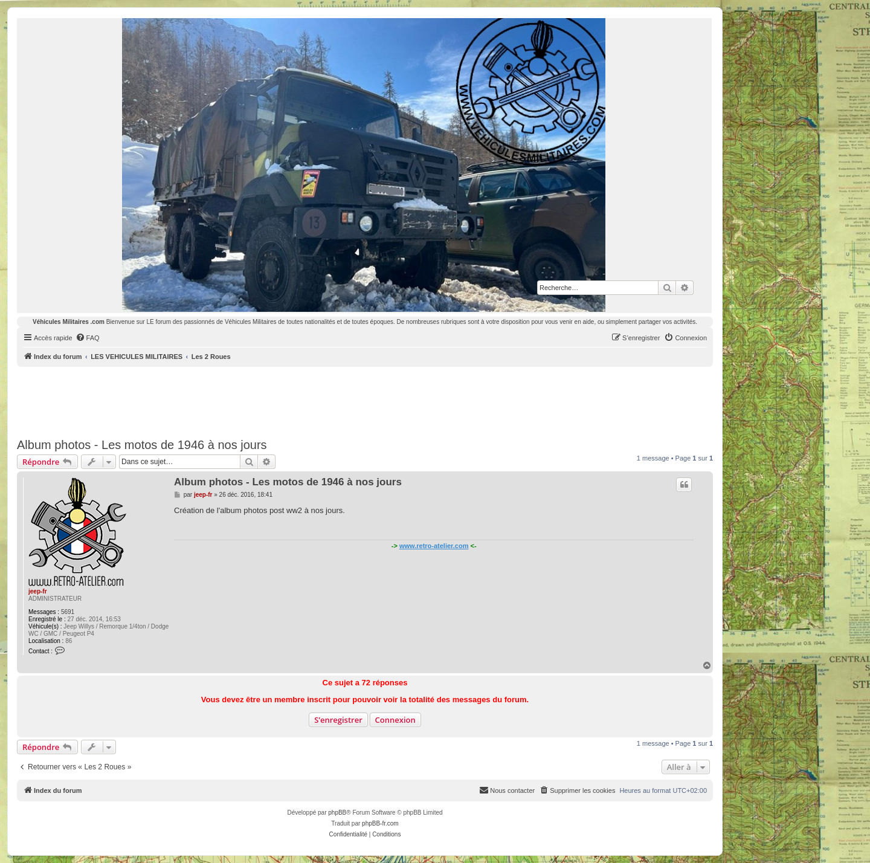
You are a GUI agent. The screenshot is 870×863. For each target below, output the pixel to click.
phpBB (337, 812)
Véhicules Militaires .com (69, 321)
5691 (67, 612)
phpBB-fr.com (380, 823)
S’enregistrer (338, 719)
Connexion (395, 719)
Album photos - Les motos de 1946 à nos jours (142, 444)
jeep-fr (37, 591)
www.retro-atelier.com (434, 545)
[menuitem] (88, 338)
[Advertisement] (365, 400)
